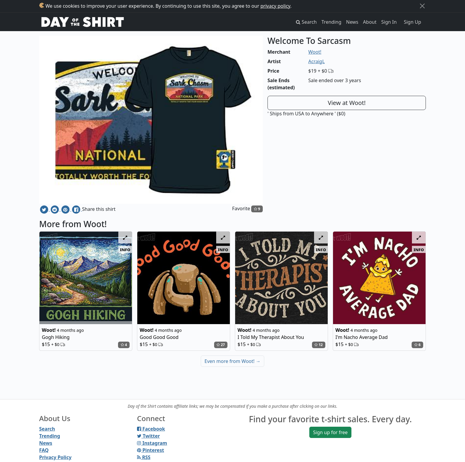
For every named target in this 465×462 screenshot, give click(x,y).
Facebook (151, 429)
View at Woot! (347, 103)
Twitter (148, 436)
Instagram (152, 443)
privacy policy (275, 6)
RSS (143, 457)
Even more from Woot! (233, 361)
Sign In (389, 22)
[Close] (422, 5)
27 (220, 344)
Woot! (314, 52)
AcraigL (316, 61)
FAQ (44, 450)
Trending (331, 22)
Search (47, 429)
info (125, 249)
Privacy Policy (55, 457)
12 (318, 344)
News (352, 22)
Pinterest (150, 450)
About (369, 22)
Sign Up (412, 22)
